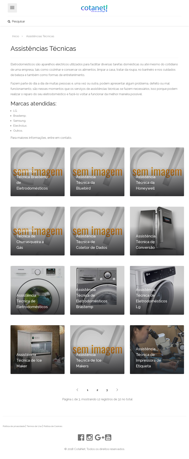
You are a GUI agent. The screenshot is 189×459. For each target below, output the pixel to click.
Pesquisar (16, 21)
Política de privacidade (14, 426)
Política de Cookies (53, 426)
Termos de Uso (34, 426)
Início (15, 36)
